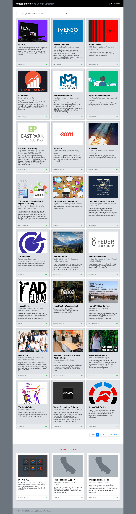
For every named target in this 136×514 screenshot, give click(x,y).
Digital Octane (95, 45)
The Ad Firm (23, 306)
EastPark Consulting (27, 148)
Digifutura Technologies (99, 95)
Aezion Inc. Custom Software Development (66, 356)
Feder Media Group (97, 256)
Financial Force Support (64, 480)
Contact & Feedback (44, 511)
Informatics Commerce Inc (65, 201)
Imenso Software (61, 45)
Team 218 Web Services (99, 306)
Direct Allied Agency (98, 355)
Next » (116, 435)
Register (117, 4)
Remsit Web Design (97, 407)
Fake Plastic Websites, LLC (65, 306)
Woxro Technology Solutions (66, 407)
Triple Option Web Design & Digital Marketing (30, 202)
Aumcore (57, 148)
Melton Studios (60, 256)
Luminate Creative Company (101, 201)
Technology (32, 511)
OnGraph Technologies (99, 480)
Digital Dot (23, 355)
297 (110, 435)
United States (35, 3)
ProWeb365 (23, 480)
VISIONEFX (94, 148)
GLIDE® (22, 45)
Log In (110, 4)
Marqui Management (62, 95)
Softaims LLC (24, 256)
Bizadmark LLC (25, 95)
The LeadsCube (25, 407)
